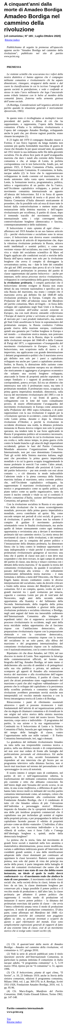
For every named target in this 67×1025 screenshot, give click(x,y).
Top (9, 1019)
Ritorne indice (14, 1022)
